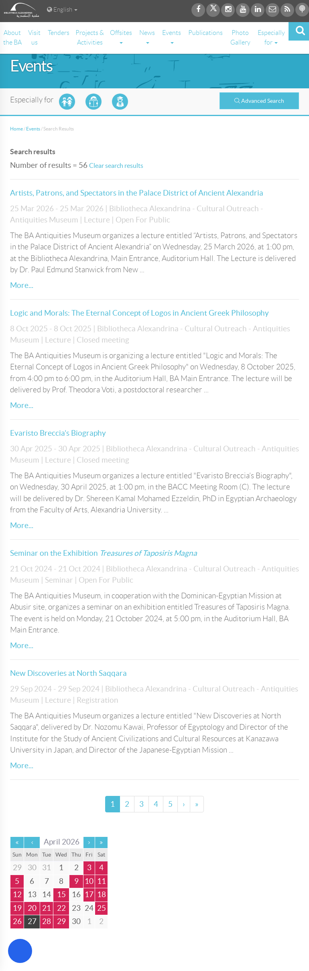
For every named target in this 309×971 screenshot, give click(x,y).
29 (61, 921)
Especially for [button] (271, 37)
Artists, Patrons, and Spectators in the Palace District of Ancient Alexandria (136, 193)
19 (17, 908)
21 (46, 908)
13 (32, 894)
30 (76, 921)
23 (76, 908)
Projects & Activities (89, 37)
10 (89, 881)
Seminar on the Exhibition (103, 553)
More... (21, 285)
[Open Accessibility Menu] (20, 951)
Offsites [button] (121, 36)
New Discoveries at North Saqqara (68, 673)
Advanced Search (259, 101)
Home (16, 128)
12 (17, 894)
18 (101, 894)
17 (89, 894)
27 (32, 921)
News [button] (147, 36)
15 (61, 894)
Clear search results (116, 165)
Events (33, 128)
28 (46, 921)
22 (61, 908)
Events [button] (171, 36)
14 (46, 894)
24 (89, 908)
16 (76, 894)
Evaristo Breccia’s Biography (58, 433)
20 (32, 908)
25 (101, 908)
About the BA (12, 37)
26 (17, 921)
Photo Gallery (240, 37)
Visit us (34, 37)
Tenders (58, 32)
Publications (205, 32)
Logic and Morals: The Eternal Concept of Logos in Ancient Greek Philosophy (139, 313)
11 (101, 881)
